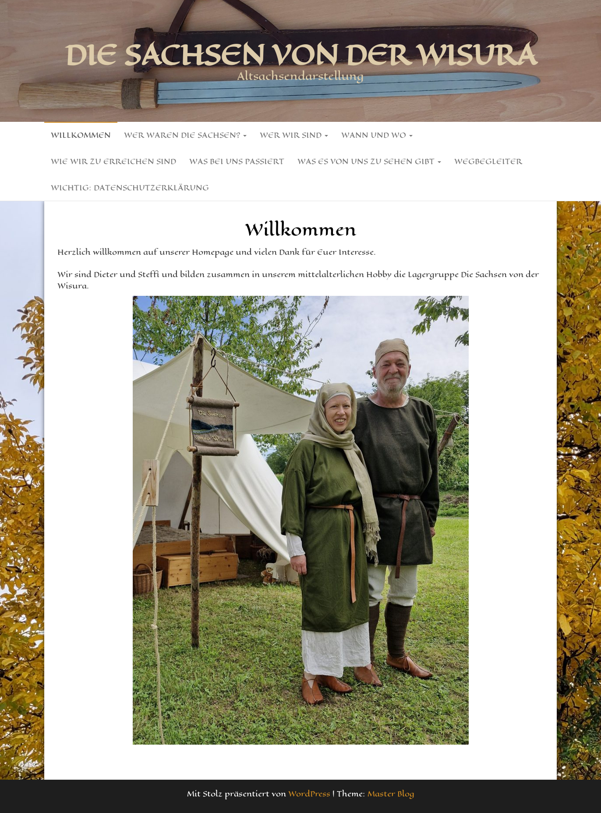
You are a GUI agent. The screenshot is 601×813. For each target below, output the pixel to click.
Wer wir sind (294, 135)
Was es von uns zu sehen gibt (369, 161)
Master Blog (391, 793)
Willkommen (81, 135)
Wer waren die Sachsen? (185, 135)
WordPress (309, 793)
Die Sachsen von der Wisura (301, 54)
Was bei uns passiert (236, 161)
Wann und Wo (377, 135)
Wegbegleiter (488, 161)
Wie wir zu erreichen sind (113, 161)
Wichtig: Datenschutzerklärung (130, 187)
